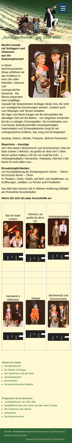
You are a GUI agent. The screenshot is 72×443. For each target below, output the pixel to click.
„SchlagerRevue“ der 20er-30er (20, 401)
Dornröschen (10, 380)
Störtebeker (10, 413)
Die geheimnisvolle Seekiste (18, 384)
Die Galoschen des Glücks (17, 409)
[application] (13, 257)
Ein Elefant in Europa (15, 370)
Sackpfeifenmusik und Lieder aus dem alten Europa (30, 405)
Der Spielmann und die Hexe (19, 373)
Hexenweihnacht (12, 377)
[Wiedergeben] (8, 257)
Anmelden (22, 435)
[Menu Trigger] (63, 8)
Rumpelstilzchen (12, 366)
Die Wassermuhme (14, 416)
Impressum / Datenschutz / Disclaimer (45, 439)
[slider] (11, 257)
